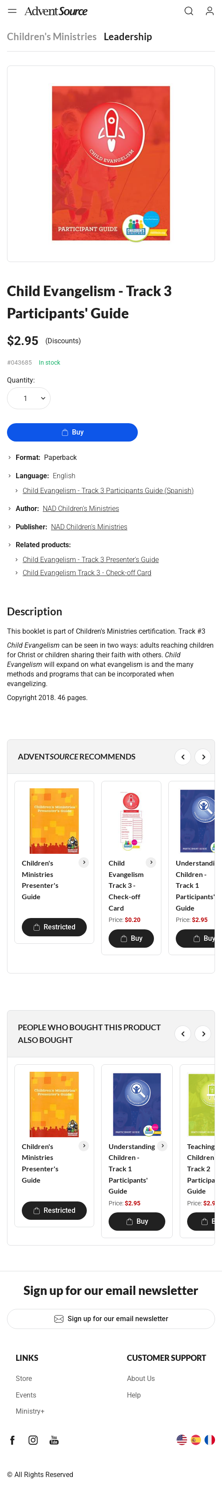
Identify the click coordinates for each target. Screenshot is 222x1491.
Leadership (128, 36)
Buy (72, 432)
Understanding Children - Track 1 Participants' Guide (132, 1168)
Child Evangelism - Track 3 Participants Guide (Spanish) (108, 491)
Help (134, 1395)
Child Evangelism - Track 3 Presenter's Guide (91, 560)
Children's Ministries (52, 36)
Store (24, 1378)
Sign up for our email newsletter (111, 1319)
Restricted (54, 927)
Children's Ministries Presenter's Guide (40, 880)
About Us (141, 1378)
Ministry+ (30, 1411)
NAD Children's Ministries (81, 508)
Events (26, 1395)
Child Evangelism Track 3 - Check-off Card (87, 573)
